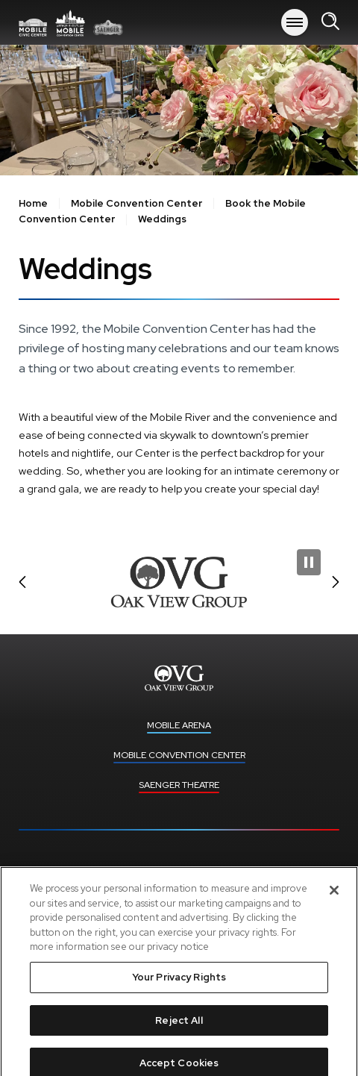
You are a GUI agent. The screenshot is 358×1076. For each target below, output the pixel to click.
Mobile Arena (71, 22)
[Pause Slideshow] (309, 562)
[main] (179, 283)
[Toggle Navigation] (294, 22)
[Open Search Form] (330, 22)
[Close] (334, 899)
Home (33, 203)
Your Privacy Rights (179, 985)
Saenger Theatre (179, 785)
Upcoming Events (179, 872)
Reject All (178, 1028)
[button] (22, 582)
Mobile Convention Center (136, 203)
